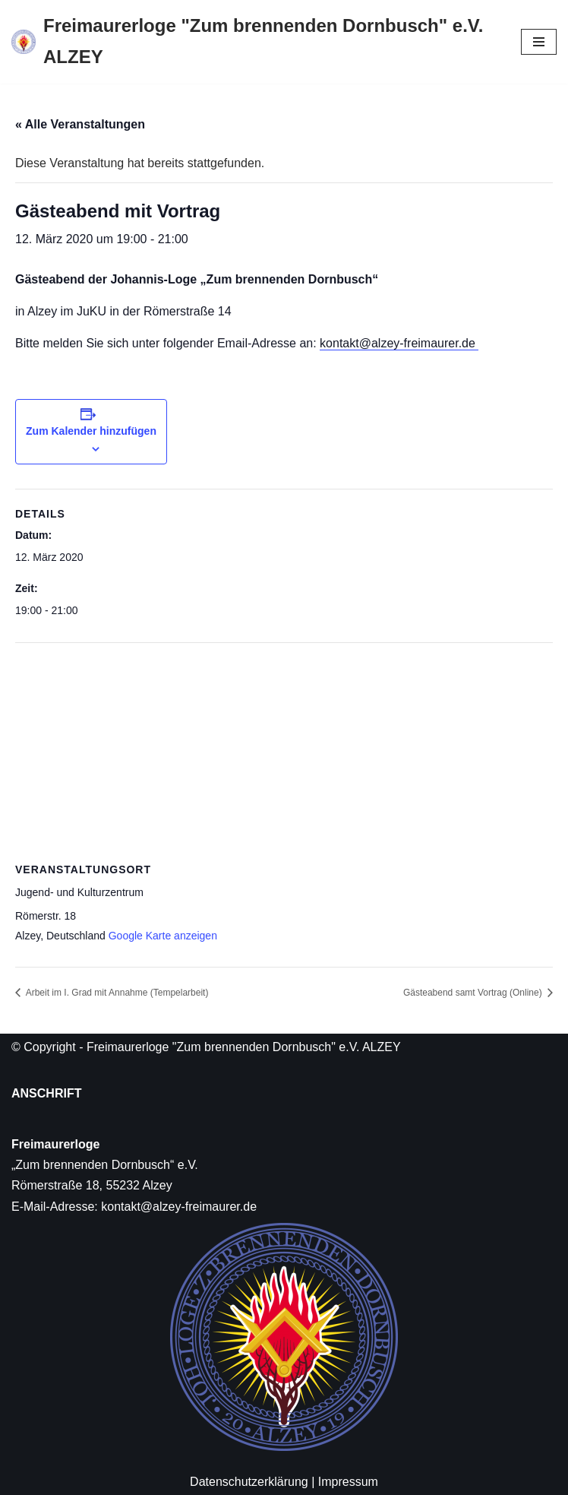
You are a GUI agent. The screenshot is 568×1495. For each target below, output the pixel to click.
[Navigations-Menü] (539, 42)
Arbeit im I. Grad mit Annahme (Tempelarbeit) (116, 992)
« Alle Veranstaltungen (80, 124)
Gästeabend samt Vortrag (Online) (473, 992)
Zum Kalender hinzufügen (91, 431)
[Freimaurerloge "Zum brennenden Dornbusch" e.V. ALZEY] (254, 42)
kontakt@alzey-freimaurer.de (399, 343)
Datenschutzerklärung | (252, 1481)
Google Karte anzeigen (163, 936)
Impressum (348, 1481)
